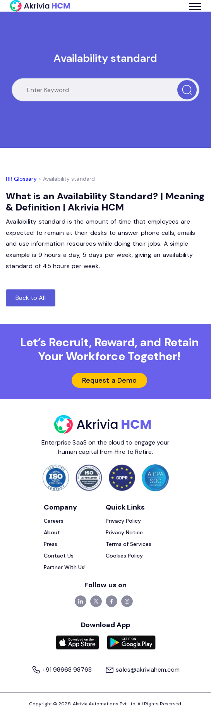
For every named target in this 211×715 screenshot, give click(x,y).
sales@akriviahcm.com (142, 669)
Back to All (30, 298)
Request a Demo (109, 380)
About (52, 532)
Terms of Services (129, 544)
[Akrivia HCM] (40, 6)
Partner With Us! (65, 567)
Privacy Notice (124, 532)
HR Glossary (21, 178)
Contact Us (59, 555)
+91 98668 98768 (62, 669)
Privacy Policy (123, 520)
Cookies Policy (124, 555)
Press (50, 544)
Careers (53, 520)
